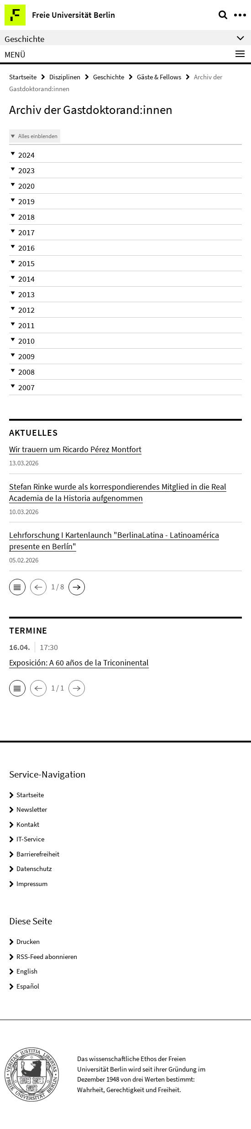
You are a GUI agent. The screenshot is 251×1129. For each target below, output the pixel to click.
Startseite (23, 76)
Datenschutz (34, 868)
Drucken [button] (28, 941)
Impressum (31, 883)
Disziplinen (64, 76)
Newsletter (31, 809)
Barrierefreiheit (37, 854)
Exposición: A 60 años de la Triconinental (79, 662)
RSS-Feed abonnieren (46, 956)
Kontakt (27, 824)
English (26, 971)
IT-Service (30, 839)
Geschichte (108, 76)
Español (27, 986)
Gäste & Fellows (159, 76)
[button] (125, 154)
